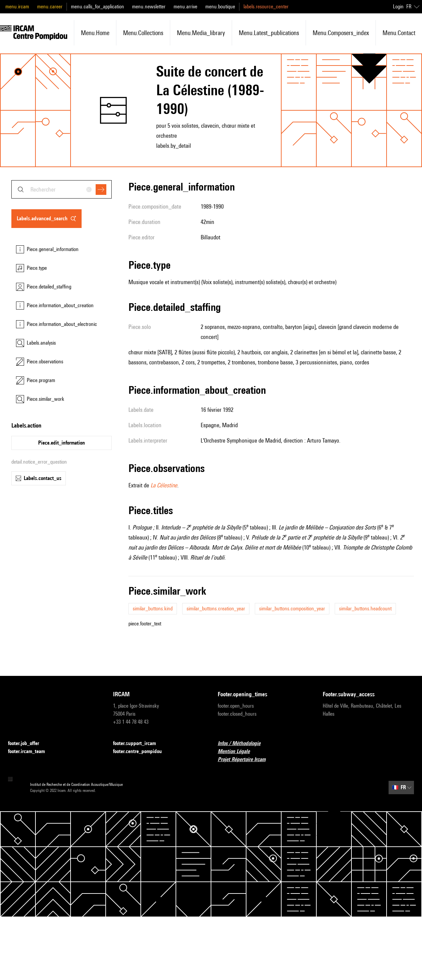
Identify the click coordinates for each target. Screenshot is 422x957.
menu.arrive (185, 6)
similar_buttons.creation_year (216, 608)
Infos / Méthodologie (243, 743)
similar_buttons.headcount (365, 608)
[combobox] (61, 189)
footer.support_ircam (138, 743)
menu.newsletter (149, 6)
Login (398, 6)
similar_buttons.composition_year (292, 608)
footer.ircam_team (30, 751)
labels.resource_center (266, 6)
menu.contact (399, 32)
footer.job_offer (27, 743)
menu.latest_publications (269, 32)
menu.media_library (201, 32)
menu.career (50, 6)
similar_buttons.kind (153, 608)
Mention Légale (238, 751)
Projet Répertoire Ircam (246, 759)
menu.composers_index (341, 32)
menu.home (95, 32)
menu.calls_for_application (97, 6)
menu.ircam (17, 6)
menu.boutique (220, 6)
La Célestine (163, 485)
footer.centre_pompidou (141, 751)
